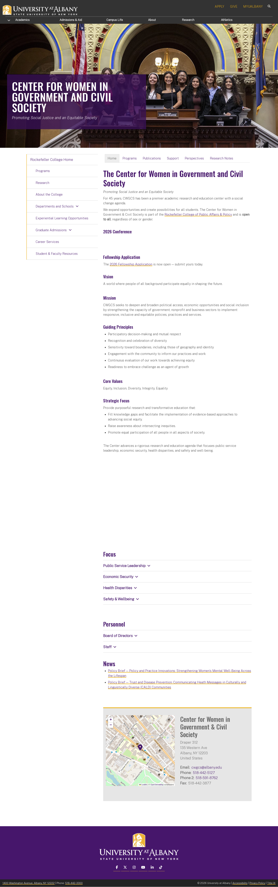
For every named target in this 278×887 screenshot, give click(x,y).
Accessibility (240, 883)
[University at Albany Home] (40, 10)
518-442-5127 (204, 773)
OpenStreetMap (157, 785)
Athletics (226, 20)
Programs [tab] (130, 158)
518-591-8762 (207, 778)
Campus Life (114, 20)
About (152, 20)
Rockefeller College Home (51, 160)
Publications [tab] (152, 158)
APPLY (219, 6)
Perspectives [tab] (194, 158)
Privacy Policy (257, 883)
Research (188, 20)
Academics (22, 20)
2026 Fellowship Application (131, 264)
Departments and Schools (55, 206)
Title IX (271, 883)
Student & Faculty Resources (57, 254)
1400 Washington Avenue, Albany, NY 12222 (28, 883)
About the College (49, 194)
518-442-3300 (74, 883)
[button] (140, 748)
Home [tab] (112, 158)
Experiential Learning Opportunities (62, 218)
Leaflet (143, 785)
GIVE (233, 6)
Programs (43, 171)
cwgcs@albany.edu (206, 767)
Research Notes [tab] (221, 158)
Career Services (47, 242)
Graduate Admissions (51, 230)
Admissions (71, 20)
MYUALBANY (253, 6)
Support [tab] (173, 158)
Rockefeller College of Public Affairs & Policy (198, 214)
